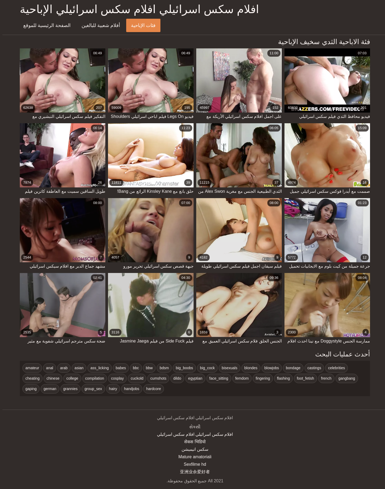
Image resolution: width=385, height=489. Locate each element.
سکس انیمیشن (192, 449)
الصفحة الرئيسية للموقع (44, 25)
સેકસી (192, 427)
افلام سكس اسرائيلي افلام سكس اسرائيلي (192, 434)
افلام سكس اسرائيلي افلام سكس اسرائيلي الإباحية (137, 9)
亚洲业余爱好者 (192, 471)
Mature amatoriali (192, 457)
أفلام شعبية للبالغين (98, 25)
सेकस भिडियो (192, 442)
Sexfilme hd (192, 464)
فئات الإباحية (141, 25)
